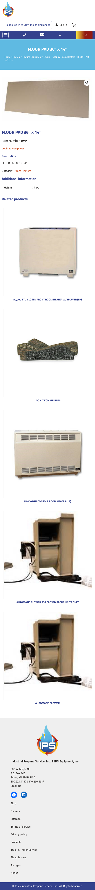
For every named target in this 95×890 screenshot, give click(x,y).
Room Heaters (68, 57)
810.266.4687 (36, 781)
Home (7, 57)
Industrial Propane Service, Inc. (40, 886)
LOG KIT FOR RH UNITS (47, 400)
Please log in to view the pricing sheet (27, 24)
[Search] (60, 35)
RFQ (84, 35)
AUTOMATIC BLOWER (47, 703)
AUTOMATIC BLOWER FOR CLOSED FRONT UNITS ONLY (47, 602)
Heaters (16, 57)
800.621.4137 (18, 781)
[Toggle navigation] (5, 35)
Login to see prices (13, 148)
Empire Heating (51, 57)
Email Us (16, 785)
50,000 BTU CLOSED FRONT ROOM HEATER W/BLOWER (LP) (47, 299)
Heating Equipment (31, 57)
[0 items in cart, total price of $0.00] (73, 25)
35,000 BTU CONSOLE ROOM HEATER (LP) (47, 501)
